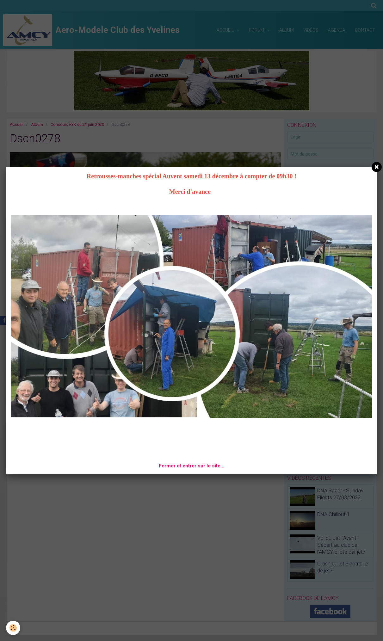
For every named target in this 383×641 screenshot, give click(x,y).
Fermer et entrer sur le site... (191, 466)
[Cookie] (13, 628)
